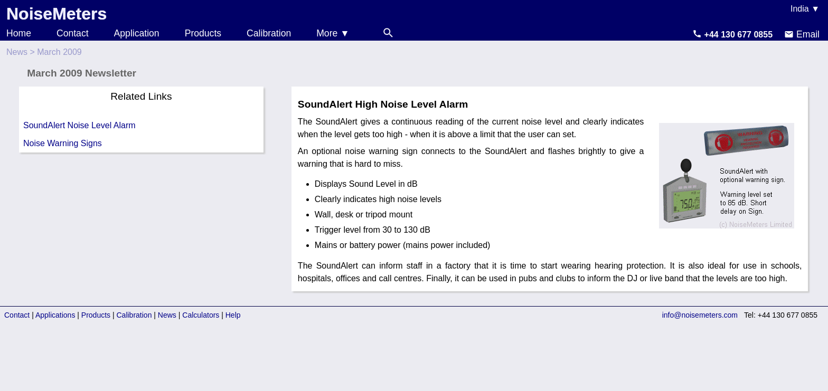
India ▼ (805, 8)
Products (203, 33)
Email (802, 34)
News (16, 51)
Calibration (269, 33)
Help (233, 315)
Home (18, 33)
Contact (73, 33)
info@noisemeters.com (700, 315)
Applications (55, 315)
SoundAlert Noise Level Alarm (79, 125)
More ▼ (332, 33)
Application (136, 33)
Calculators (200, 315)
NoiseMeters (56, 13)
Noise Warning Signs (62, 143)
